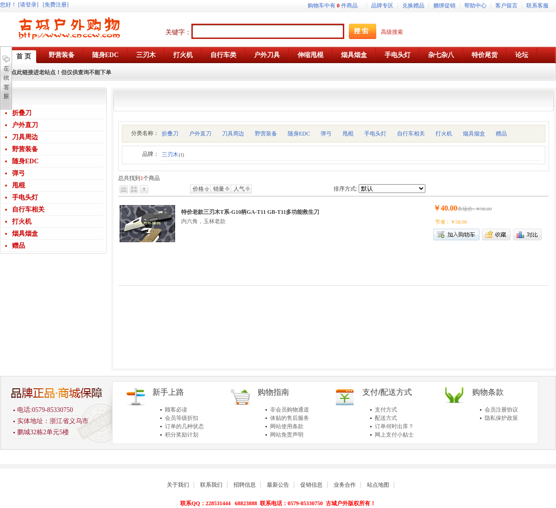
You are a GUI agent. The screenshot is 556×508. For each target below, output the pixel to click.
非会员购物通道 (289, 409)
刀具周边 (25, 137)
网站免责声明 (286, 434)
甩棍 (18, 185)
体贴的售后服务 (289, 418)
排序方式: (345, 189)
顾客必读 (176, 409)
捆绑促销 (444, 5)
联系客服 (537, 5)
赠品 (18, 245)
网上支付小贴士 (394, 434)
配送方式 (386, 418)
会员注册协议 (501, 409)
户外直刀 (25, 125)
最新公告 (278, 485)
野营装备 (25, 149)
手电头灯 (25, 197)
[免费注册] (56, 4)
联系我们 (211, 485)
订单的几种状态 (184, 426)
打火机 (22, 221)
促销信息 (311, 485)
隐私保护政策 (501, 418)
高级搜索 (392, 32)
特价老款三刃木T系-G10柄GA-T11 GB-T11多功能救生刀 (250, 212)
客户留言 (506, 5)
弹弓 (18, 173)
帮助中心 (475, 5)
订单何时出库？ (394, 426)
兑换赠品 (413, 5)
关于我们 (178, 485)
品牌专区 (382, 5)
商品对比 (527, 234)
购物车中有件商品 (333, 5)
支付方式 (386, 409)
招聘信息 (245, 485)
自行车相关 (28, 209)
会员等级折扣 (181, 418)
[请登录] (28, 4)
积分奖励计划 (181, 434)
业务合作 (345, 485)
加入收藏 (496, 234)
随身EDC (25, 161)
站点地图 (378, 485)
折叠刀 (22, 112)
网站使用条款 (286, 426)
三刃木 (173, 154)
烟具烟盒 (25, 233)
